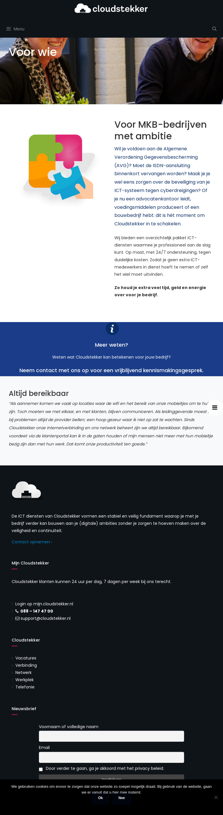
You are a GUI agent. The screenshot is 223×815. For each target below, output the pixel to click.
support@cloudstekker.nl (46, 618)
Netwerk (23, 672)
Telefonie (25, 687)
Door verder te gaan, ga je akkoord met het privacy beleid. (101, 768)
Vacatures (25, 658)
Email (44, 747)
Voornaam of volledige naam (68, 727)
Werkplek (24, 680)
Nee (121, 798)
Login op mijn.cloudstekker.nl (44, 604)
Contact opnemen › (32, 542)
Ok (100, 798)
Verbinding (26, 665)
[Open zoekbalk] (214, 29)
